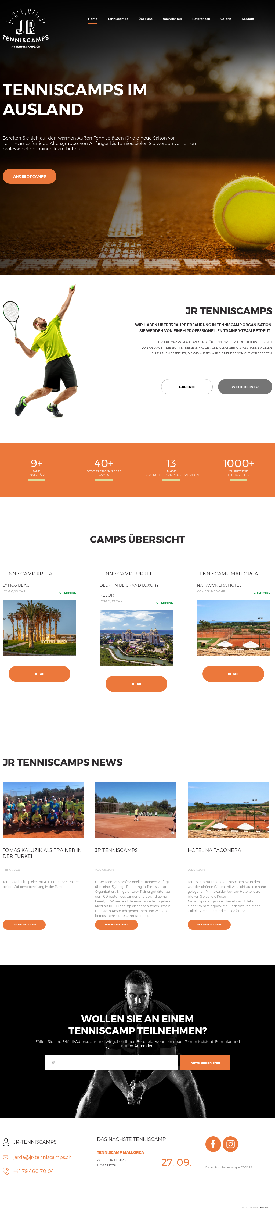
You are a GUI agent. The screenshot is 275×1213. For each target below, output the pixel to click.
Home (92, 19)
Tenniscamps (118, 19)
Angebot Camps (29, 176)
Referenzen (201, 19)
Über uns (146, 19)
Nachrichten (172, 19)
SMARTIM (263, 1208)
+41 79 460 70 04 (33, 1171)
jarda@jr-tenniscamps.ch (42, 1157)
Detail (39, 674)
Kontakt (248, 19)
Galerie (225, 19)
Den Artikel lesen (24, 924)
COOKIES (246, 1167)
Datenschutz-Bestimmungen (222, 1167)
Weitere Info (245, 387)
